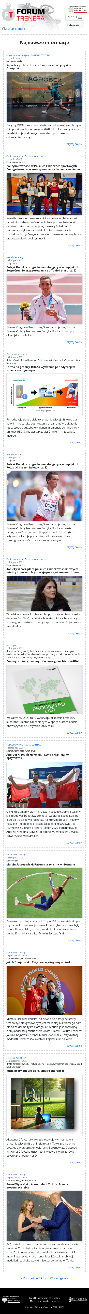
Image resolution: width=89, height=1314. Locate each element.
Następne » (60, 1278)
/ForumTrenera (13, 29)
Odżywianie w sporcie (16, 354)
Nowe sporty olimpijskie (17, 55)
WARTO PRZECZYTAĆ (41, 55)
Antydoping (12, 645)
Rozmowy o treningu (16, 854)
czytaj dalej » (75, 144)
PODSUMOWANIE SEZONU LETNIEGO (23, 744)
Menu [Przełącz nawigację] (75, 17)
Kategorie (73, 25)
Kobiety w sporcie (14, 156)
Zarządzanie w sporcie (35, 156)
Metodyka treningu (15, 257)
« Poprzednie (29, 1278)
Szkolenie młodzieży (16, 1057)
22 (51, 1278)
